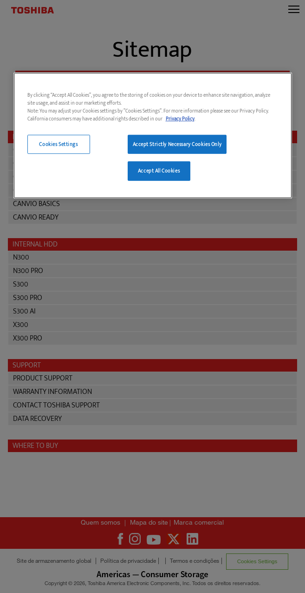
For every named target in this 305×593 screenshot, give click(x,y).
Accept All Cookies (159, 171)
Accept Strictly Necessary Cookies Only (177, 144)
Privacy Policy (180, 118)
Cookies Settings (58, 144)
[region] (152, 136)
